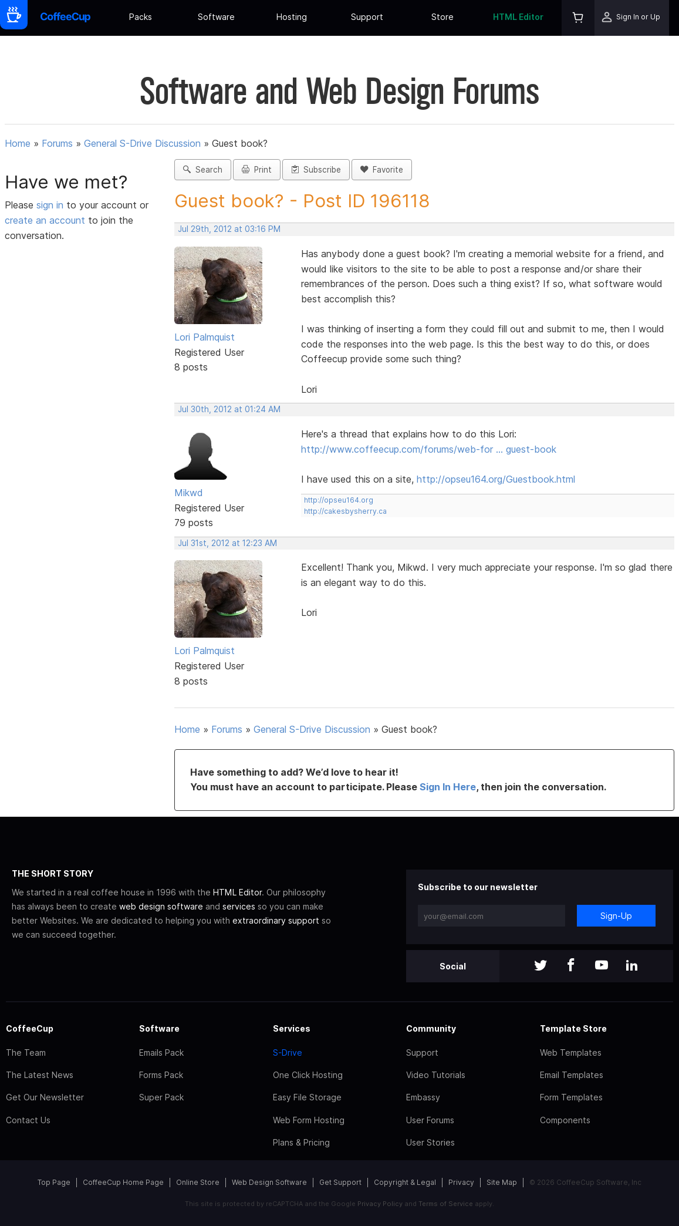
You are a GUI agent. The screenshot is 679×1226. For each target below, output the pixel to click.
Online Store (197, 1182)
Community (431, 1028)
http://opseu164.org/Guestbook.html (496, 479)
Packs (140, 17)
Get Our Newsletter (45, 1097)
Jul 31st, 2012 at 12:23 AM (227, 543)
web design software (161, 906)
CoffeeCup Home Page (123, 1182)
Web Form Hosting (308, 1120)
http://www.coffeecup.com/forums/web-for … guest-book (428, 449)
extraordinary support (275, 920)
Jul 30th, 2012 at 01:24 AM (229, 409)
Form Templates (571, 1097)
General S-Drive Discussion (142, 143)
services (238, 906)
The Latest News (39, 1075)
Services (291, 1028)
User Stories (430, 1142)
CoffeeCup (29, 1028)
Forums (57, 143)
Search (202, 169)
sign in (51, 205)
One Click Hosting (308, 1075)
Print (257, 169)
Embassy (423, 1097)
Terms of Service (445, 1204)
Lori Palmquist (204, 337)
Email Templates (571, 1075)
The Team (26, 1052)
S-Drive (287, 1052)
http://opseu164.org (338, 500)
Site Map (502, 1182)
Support (367, 17)
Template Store (573, 1028)
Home (18, 143)
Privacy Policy (380, 1204)
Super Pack (161, 1097)
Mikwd (188, 493)
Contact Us (28, 1120)
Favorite (381, 169)
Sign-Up (616, 916)
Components (565, 1120)
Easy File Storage (307, 1097)
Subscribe (316, 169)
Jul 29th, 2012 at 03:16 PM (229, 229)
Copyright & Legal (405, 1182)
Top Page (54, 1182)
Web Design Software (269, 1182)
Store (442, 17)
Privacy (461, 1182)
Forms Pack (161, 1075)
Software (216, 17)
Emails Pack (161, 1052)
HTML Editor (518, 17)
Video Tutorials (435, 1075)
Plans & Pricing (301, 1142)
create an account (45, 220)
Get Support (340, 1182)
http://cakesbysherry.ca (345, 511)
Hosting (291, 17)
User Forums (430, 1120)
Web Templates (571, 1052)
